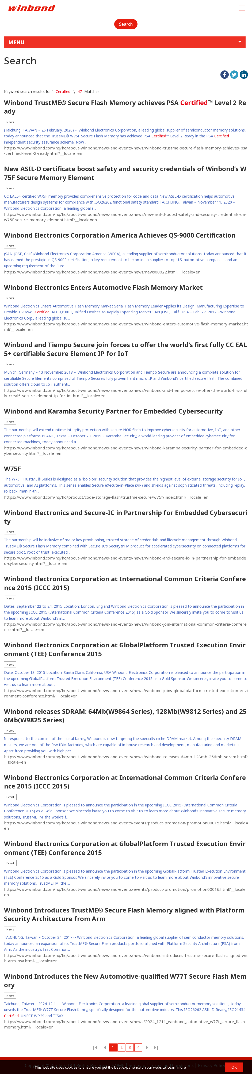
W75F (12, 468)
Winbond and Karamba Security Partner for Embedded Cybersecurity (113, 411)
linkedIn (244, 74)
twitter (234, 74)
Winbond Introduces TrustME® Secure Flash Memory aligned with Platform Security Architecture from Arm (124, 914)
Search (126, 24)
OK (234, 1067)
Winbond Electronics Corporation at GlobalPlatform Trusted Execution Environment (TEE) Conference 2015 (125, 649)
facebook (224, 74)
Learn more (176, 1067)
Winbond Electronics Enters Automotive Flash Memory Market (103, 287)
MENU (16, 42)
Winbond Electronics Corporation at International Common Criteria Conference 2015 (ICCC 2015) (125, 583)
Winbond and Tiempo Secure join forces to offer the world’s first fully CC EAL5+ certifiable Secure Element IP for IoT (125, 349)
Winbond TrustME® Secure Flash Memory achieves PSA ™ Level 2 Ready (125, 106)
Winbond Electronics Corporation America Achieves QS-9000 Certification (120, 235)
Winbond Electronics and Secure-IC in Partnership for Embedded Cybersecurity (125, 516)
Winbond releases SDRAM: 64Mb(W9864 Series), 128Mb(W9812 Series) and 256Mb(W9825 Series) (125, 715)
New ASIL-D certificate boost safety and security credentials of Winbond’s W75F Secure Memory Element (125, 173)
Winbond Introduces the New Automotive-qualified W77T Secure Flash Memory (125, 980)
